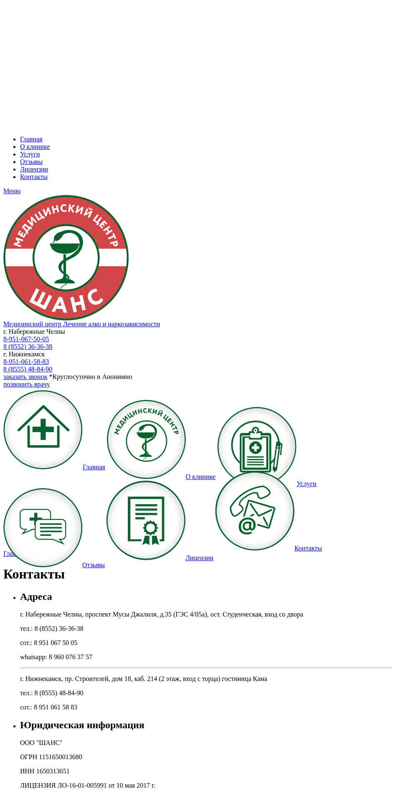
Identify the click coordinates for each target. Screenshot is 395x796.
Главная (31, 139)
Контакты (34, 176)
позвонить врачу (26, 384)
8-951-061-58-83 (26, 361)
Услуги (30, 154)
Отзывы (31, 161)
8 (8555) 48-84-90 (27, 369)
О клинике (35, 146)
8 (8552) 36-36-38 (27, 346)
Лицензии (34, 169)
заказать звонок (25, 376)
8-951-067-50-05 (26, 339)
